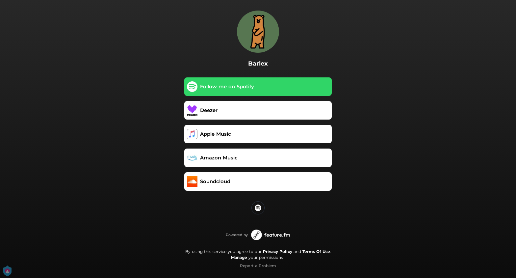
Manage (239, 257)
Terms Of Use (316, 251)
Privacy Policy (277, 251)
